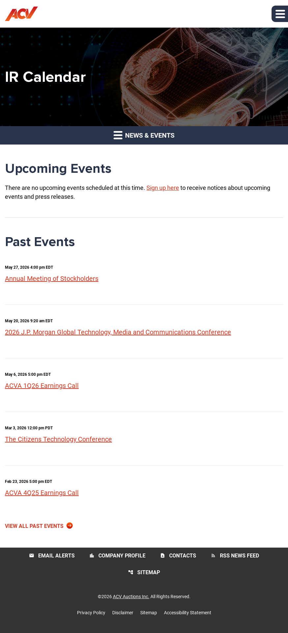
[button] (280, 14)
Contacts (178, 556)
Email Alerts (52, 556)
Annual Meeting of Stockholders (51, 279)
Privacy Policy (91, 612)
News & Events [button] (144, 134)
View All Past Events (34, 526)
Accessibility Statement (187, 612)
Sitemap (144, 572)
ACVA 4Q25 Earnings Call (42, 493)
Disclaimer (122, 612)
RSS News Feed (235, 556)
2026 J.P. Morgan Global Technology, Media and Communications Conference (118, 332)
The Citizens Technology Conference (58, 439)
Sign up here (162, 187)
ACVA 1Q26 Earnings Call (42, 386)
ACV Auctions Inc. (131, 596)
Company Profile (117, 556)
